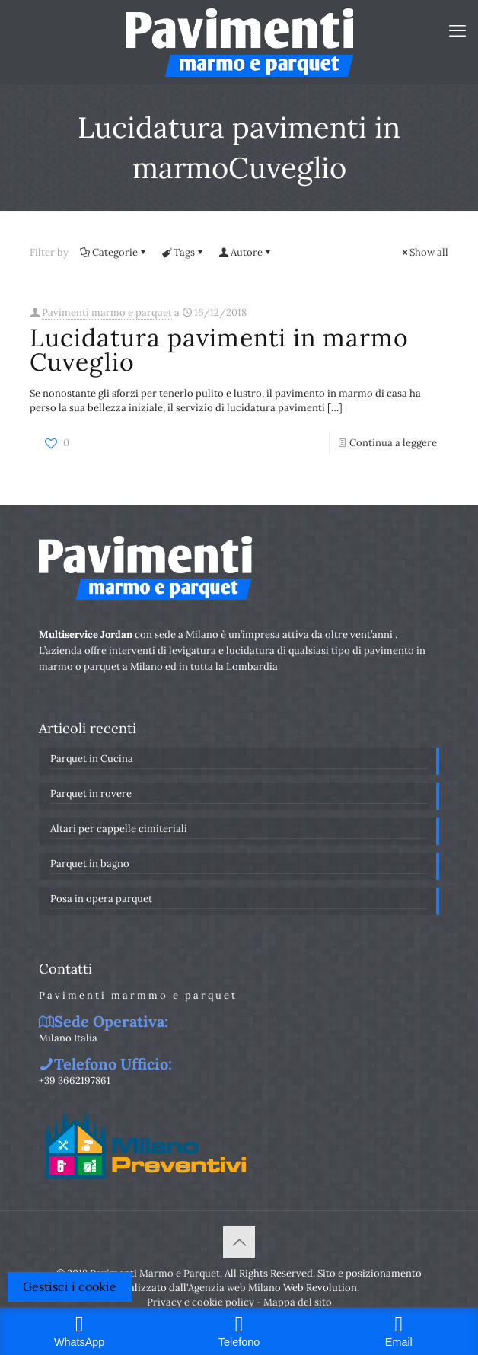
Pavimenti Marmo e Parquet (155, 1273)
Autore (245, 252)
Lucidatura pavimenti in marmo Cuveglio (219, 350)
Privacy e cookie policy (200, 1302)
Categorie (114, 252)
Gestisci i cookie (69, 1286)
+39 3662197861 (74, 1080)
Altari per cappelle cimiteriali (118, 828)
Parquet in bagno (89, 863)
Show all (424, 252)
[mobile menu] (457, 30)
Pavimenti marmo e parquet (107, 312)
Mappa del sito (297, 1302)
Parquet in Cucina (91, 758)
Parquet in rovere (91, 793)
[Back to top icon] (239, 1242)
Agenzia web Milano (234, 1287)
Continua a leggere (393, 442)
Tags (183, 252)
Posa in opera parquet (101, 898)
